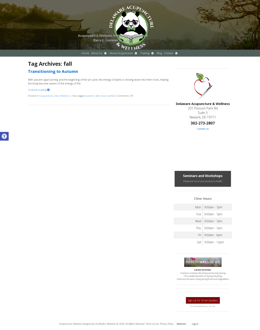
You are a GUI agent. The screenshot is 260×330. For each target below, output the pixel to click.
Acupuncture (46, 95)
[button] (4, 136)
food (103, 95)
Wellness (65, 95)
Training (144, 53)
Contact (168, 53)
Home (85, 53)
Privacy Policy (166, 323)
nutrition (111, 95)
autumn (90, 95)
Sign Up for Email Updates (203, 300)
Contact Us (203, 128)
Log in (195, 323)
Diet (56, 95)
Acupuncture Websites (70, 323)
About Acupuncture (121, 53)
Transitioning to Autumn (53, 71)
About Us (96, 53)
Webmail (181, 323)
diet (97, 95)
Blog (159, 53)
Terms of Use (152, 323)
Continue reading (39, 89)
